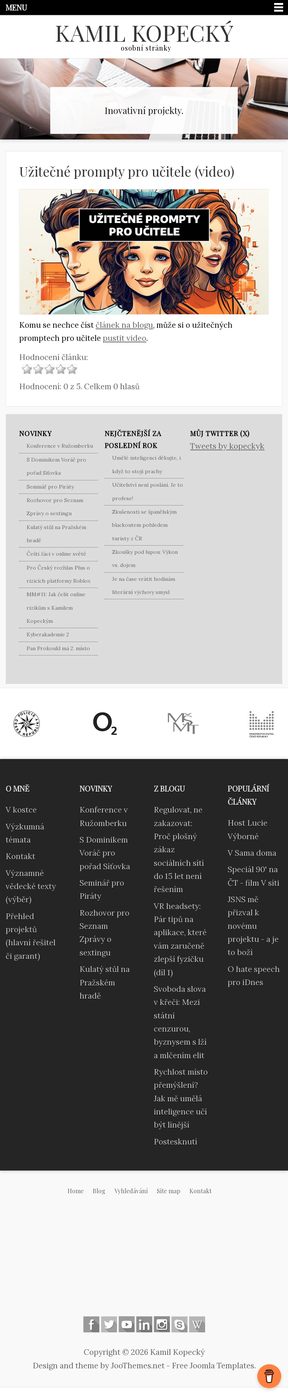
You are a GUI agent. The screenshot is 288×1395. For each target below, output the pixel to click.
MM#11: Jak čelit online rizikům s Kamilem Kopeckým (56, 607)
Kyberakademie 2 (48, 634)
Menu (16, 7)
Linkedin (144, 1324)
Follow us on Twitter (109, 1324)
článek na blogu (124, 325)
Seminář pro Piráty (50, 486)
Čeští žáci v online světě (56, 553)
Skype (179, 1324)
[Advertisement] (144, 1261)
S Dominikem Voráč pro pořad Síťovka (56, 466)
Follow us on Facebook (91, 1324)
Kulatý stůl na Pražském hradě (56, 534)
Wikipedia (197, 1324)
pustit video (124, 338)
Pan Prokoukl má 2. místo (58, 648)
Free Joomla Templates (213, 1365)
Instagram (162, 1324)
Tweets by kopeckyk (227, 446)
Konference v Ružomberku (60, 445)
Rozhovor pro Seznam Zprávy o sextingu (55, 507)
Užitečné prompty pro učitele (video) (126, 171)
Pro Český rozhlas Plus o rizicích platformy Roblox (58, 574)
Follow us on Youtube (126, 1324)
